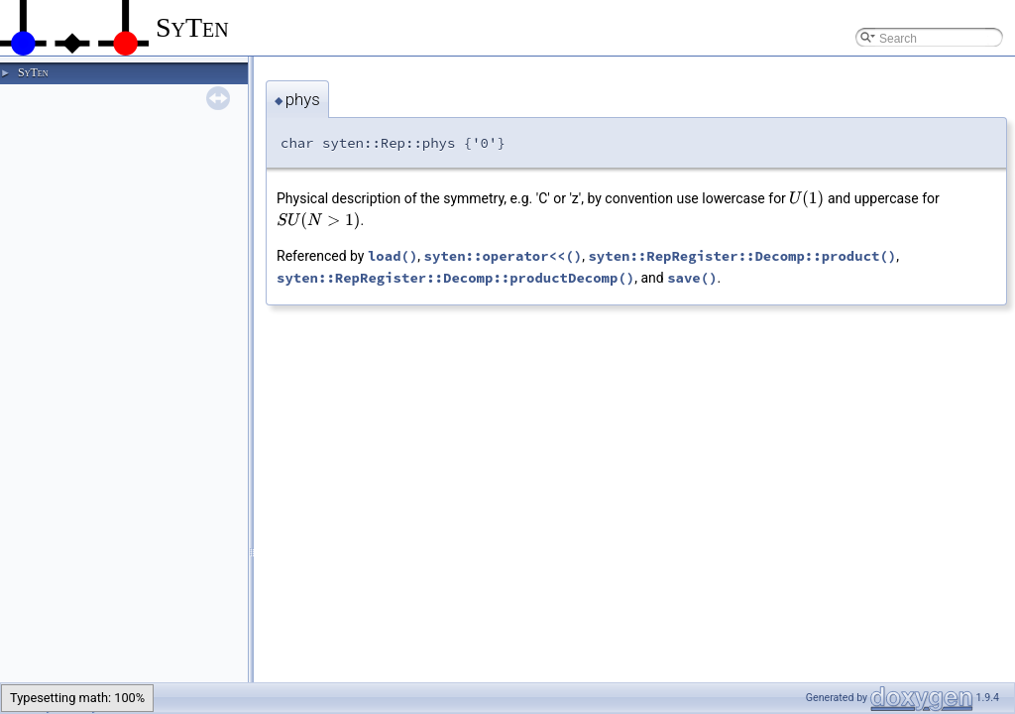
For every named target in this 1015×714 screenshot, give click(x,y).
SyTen (33, 72)
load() (392, 256)
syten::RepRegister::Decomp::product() (742, 256)
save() (692, 278)
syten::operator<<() (503, 256)
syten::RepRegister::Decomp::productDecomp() (455, 278)
